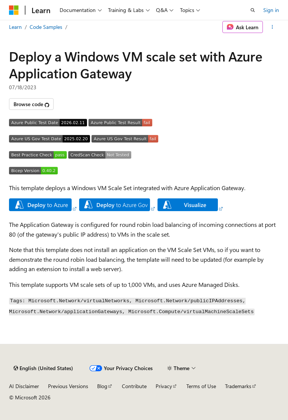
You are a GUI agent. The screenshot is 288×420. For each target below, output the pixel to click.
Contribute (134, 386)
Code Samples (46, 26)
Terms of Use (201, 386)
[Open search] (252, 10)
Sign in (271, 10)
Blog (102, 386)
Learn (15, 26)
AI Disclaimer (24, 386)
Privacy (164, 386)
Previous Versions (68, 386)
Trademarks (238, 386)
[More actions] (272, 27)
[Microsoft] (14, 10)
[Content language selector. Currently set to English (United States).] (43, 368)
